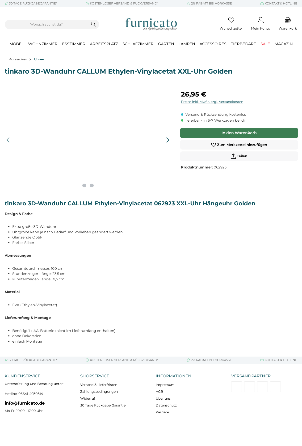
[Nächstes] (167, 140)
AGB (159, 391)
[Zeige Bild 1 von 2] (84, 185)
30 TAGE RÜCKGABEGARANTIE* (33, 3)
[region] (88, 140)
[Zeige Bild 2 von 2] (92, 185)
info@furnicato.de (25, 403)
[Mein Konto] (260, 24)
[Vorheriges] (8, 140)
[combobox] (46, 24)
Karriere (162, 412)
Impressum (165, 385)
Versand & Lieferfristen (98, 385)
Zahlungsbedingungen (99, 391)
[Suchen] (93, 24)
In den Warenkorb (239, 133)
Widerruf (87, 398)
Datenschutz (166, 405)
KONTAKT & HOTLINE (281, 3)
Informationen (173, 376)
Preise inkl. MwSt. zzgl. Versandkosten (212, 102)
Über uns (163, 398)
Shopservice (94, 376)
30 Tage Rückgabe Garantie (103, 405)
